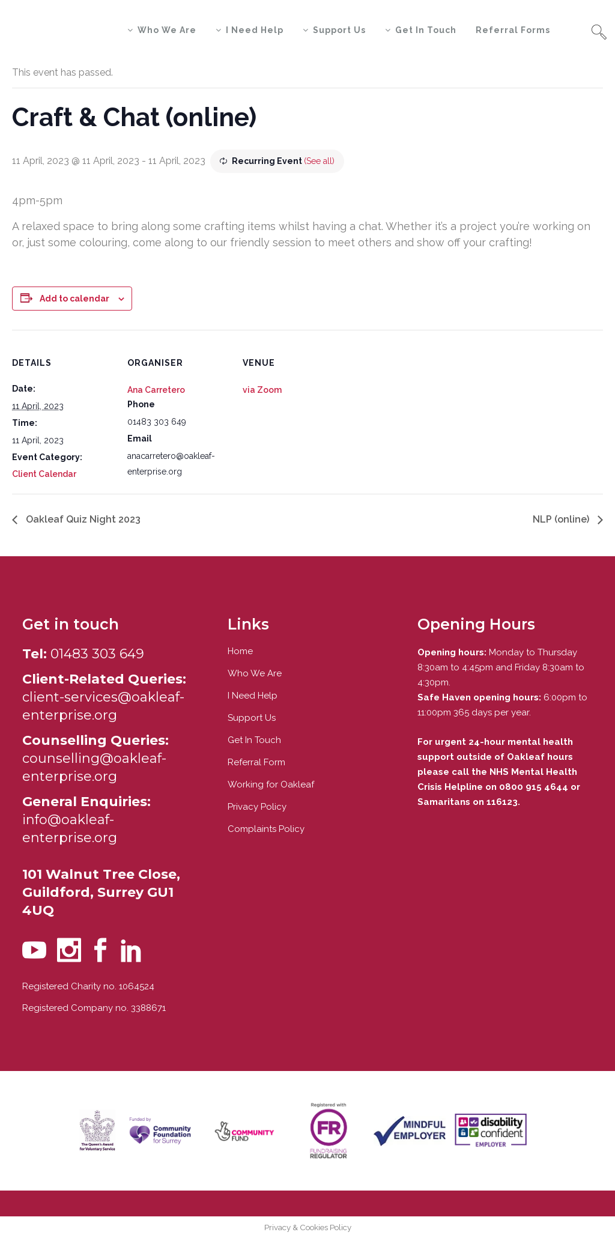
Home (240, 651)
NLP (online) (562, 519)
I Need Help (252, 695)
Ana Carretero (156, 390)
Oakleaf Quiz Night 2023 (82, 519)
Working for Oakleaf (271, 784)
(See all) (319, 161)
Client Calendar (44, 474)
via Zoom (262, 390)
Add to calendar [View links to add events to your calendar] (74, 298)
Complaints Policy (266, 829)
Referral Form (256, 762)
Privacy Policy (257, 806)
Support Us (252, 717)
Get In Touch (254, 740)
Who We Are (255, 673)
